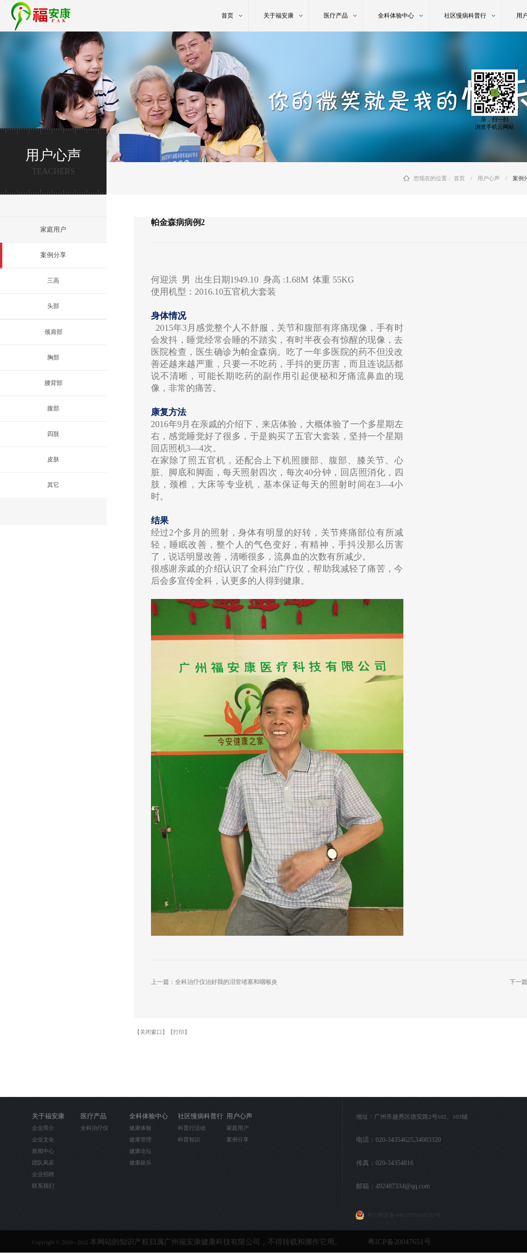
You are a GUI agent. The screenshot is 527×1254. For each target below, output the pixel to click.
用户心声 (488, 178)
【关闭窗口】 (151, 1032)
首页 (227, 15)
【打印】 (179, 1032)
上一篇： (214, 981)
